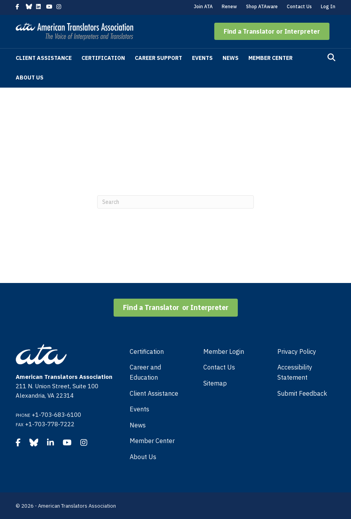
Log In (328, 6)
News (231, 57)
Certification (103, 57)
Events (202, 57)
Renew (229, 6)
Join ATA (203, 6)
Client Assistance (44, 57)
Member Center (270, 57)
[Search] (331, 57)
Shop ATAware (262, 6)
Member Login (223, 351)
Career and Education (145, 372)
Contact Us (299, 6)
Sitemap (215, 383)
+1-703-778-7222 (49, 424)
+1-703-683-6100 (56, 414)
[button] (271, 31)
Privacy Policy (296, 351)
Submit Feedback (302, 393)
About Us (29, 77)
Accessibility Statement (294, 372)
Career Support (158, 57)
